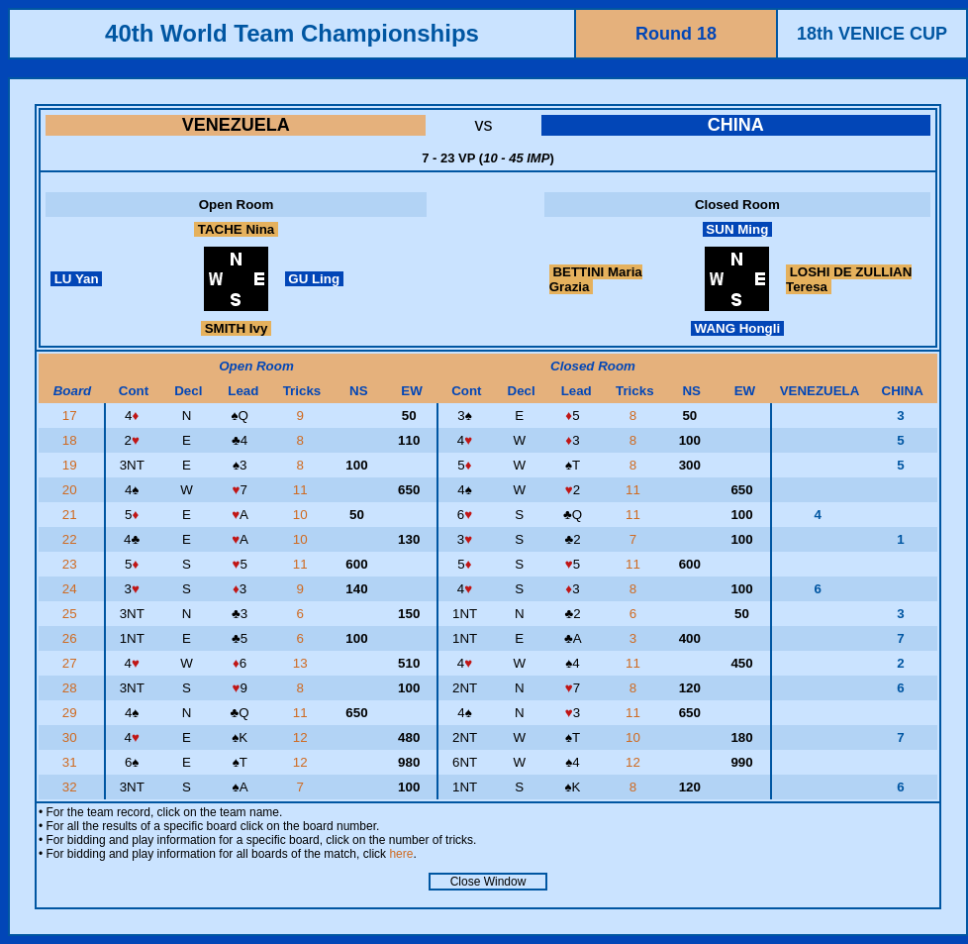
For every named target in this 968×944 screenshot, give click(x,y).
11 (302, 489)
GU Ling (314, 278)
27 (71, 663)
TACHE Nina (236, 229)
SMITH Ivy (236, 328)
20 (71, 489)
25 (71, 613)
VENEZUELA (236, 125)
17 (71, 415)
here (401, 854)
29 (71, 712)
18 (71, 440)
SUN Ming (737, 229)
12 (302, 737)
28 (71, 688)
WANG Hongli (737, 328)
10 (302, 514)
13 (302, 663)
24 (71, 588)
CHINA (736, 125)
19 (71, 465)
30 (71, 737)
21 (71, 514)
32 (71, 787)
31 (71, 762)
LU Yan (76, 278)
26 (71, 638)
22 (71, 539)
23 (71, 564)
